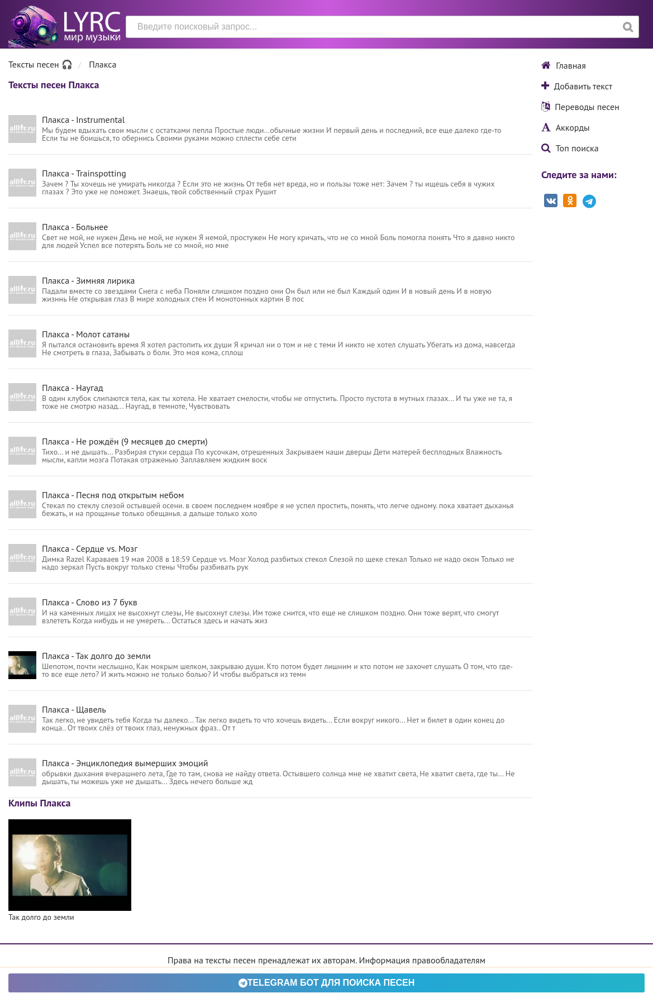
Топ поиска (570, 148)
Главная (563, 65)
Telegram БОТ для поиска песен (327, 982)
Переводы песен (580, 106)
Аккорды (565, 127)
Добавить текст (576, 86)
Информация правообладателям (422, 960)
